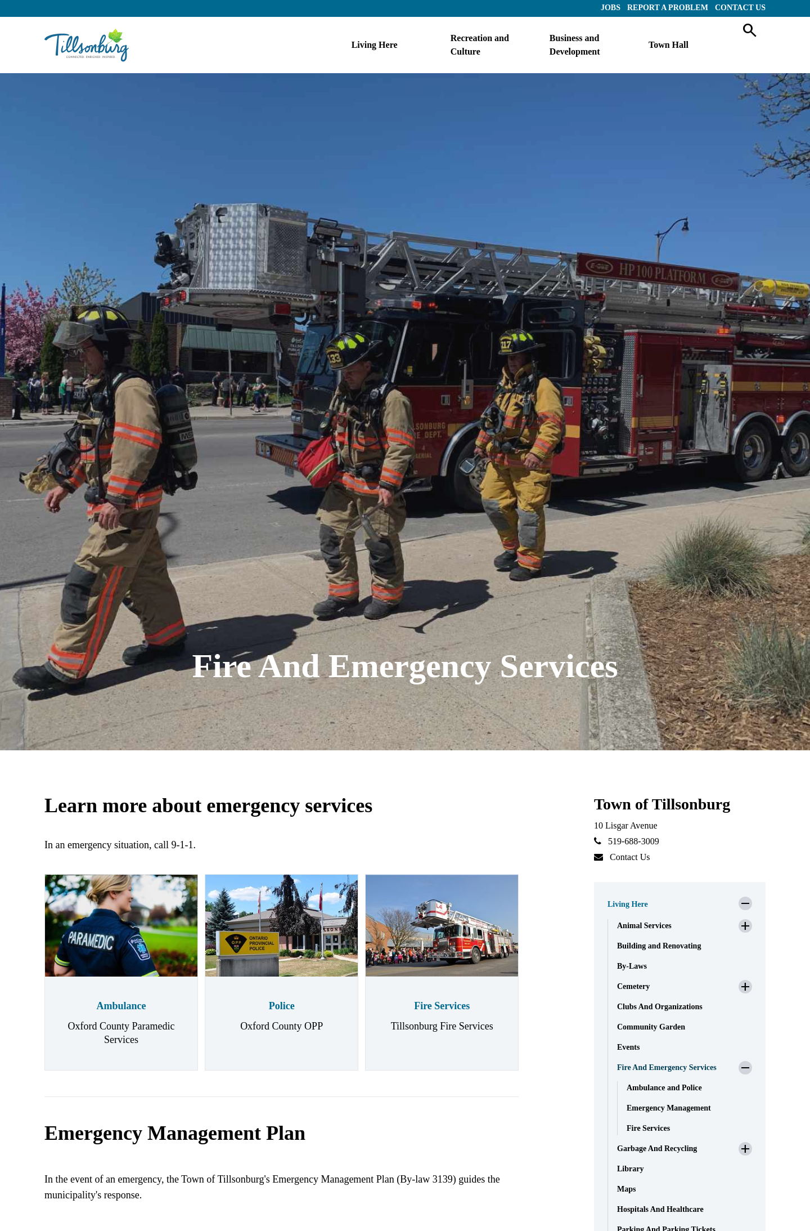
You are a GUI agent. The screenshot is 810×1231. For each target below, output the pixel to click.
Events (628, 1047)
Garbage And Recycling (657, 1148)
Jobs (610, 7)
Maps (626, 1189)
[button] (680, 901)
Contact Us (740, 7)
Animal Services (644, 925)
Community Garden (651, 1027)
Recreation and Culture (480, 44)
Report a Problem (667, 7)
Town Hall (668, 45)
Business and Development (575, 44)
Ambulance (121, 1005)
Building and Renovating (659, 946)
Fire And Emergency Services (667, 1067)
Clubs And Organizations (660, 1006)
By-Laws (632, 966)
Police (282, 1005)
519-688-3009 (633, 841)
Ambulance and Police (664, 1088)
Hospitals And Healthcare (660, 1209)
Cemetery (633, 986)
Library (630, 1169)
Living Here (375, 45)
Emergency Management (669, 1108)
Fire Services (442, 1005)
